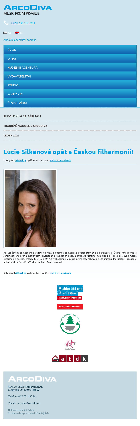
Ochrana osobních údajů (21, 409)
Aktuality (20, 160)
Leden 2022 (11, 135)
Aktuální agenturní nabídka (19, 39)
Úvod (12, 49)
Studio (13, 85)
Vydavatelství (19, 76)
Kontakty (15, 94)
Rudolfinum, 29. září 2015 (22, 116)
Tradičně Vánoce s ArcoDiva (25, 126)
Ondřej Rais (42, 413)
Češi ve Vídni (17, 103)
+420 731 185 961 (23, 23)
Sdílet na (60, 160)
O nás (12, 58)
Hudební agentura (23, 67)
